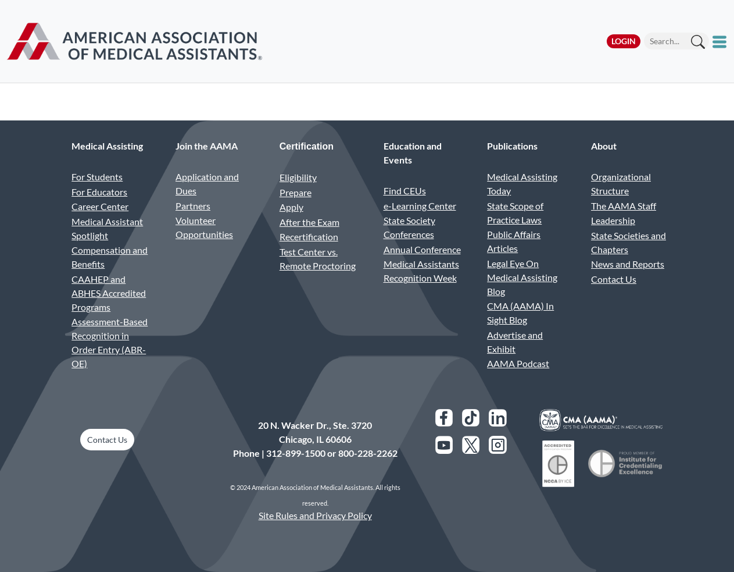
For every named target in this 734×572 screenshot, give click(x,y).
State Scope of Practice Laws (515, 212)
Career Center (99, 206)
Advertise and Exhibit (515, 341)
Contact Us (613, 279)
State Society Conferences (409, 227)
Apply (291, 206)
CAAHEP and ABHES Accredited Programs (108, 292)
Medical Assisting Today (522, 183)
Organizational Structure (621, 183)
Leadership (613, 220)
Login (623, 41)
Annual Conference (422, 249)
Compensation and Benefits (109, 256)
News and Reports (627, 263)
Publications (512, 145)
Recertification (309, 236)
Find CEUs (405, 190)
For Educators (99, 191)
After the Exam (309, 222)
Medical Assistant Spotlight (107, 228)
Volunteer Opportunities (204, 227)
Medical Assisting (107, 145)
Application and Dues (207, 183)
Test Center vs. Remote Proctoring (318, 258)
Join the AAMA (207, 145)
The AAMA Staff (623, 205)
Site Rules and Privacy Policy (315, 515)
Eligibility (298, 177)
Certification (307, 146)
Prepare (295, 192)
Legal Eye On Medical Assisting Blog (522, 277)
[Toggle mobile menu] (721, 41)
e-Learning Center (420, 205)
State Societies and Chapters (628, 242)
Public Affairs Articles (513, 241)
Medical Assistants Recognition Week (421, 270)
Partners (193, 205)
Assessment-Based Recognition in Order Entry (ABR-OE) (109, 342)
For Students (97, 176)
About (604, 145)
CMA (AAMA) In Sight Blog (520, 312)
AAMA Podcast (518, 363)
